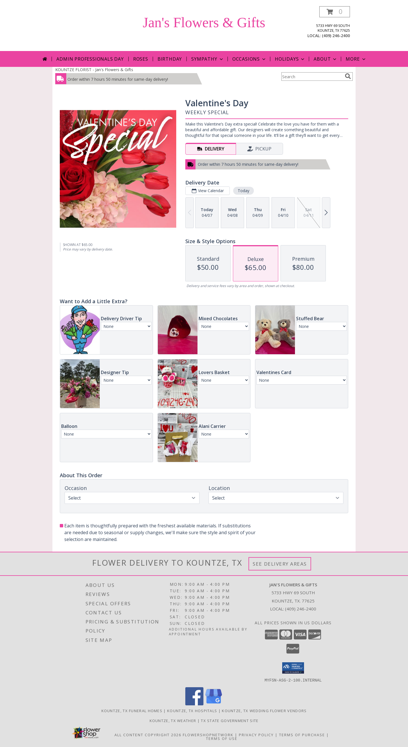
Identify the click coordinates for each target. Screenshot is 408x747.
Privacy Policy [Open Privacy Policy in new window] (256, 734)
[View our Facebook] (194, 703)
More (356, 59)
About (325, 59)
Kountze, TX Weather (173, 720)
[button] (334, 11)
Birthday (170, 59)
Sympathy (207, 59)
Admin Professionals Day (90, 59)
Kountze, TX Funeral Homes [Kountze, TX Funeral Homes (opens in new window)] (132, 710)
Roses (140, 59)
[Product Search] (312, 76)
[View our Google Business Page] (214, 703)
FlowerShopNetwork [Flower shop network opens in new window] (208, 734)
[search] (347, 76)
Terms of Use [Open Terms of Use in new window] (221, 738)
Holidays (290, 59)
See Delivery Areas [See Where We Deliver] (280, 564)
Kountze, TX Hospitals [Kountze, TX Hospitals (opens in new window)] (192, 710)
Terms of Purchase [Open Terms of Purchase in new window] (302, 734)
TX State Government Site (229, 720)
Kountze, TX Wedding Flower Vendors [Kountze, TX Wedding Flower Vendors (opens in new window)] (264, 710)
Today (243, 190)
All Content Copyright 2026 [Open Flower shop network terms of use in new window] (147, 734)
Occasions (249, 59)
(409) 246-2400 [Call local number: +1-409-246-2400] (336, 35)
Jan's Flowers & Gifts (204, 22)
